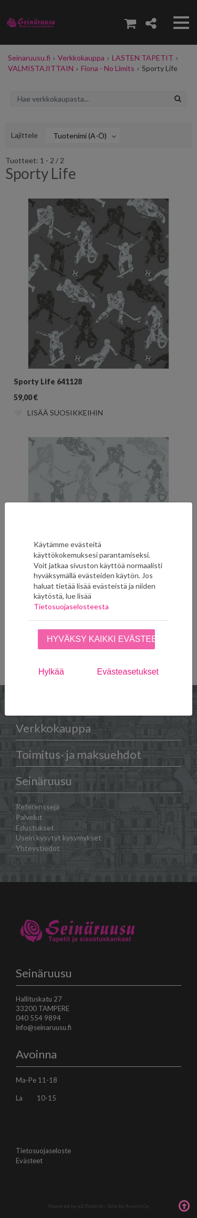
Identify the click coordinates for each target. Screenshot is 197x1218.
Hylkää (51, 671)
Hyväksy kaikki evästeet (101, 639)
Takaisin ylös (184, 1205)
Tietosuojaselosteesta (71, 606)
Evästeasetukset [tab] (128, 671)
